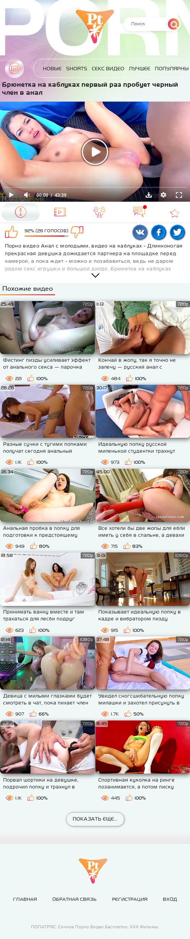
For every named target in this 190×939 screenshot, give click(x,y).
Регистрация (130, 899)
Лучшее (139, 68)
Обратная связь (74, 899)
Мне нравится (13, 232)
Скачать (149, 195)
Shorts (76, 68)
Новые (52, 68)
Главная (14, 68)
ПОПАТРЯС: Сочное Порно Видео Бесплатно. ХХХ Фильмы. (95, 926)
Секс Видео (108, 68)
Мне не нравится (80, 232)
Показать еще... (95, 819)
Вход (170, 899)
